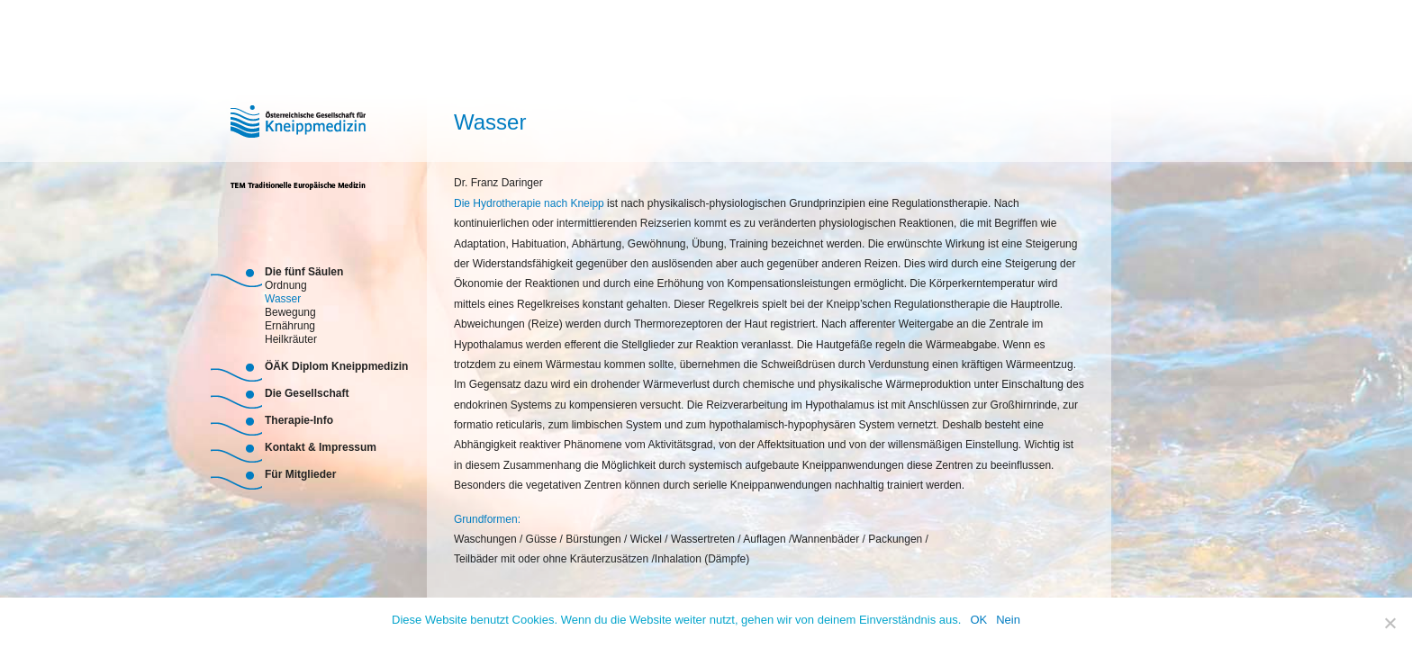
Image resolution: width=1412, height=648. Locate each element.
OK (978, 619)
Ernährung (290, 324)
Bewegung (290, 311)
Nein (1008, 619)
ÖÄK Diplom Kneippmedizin (336, 366)
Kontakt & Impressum (320, 447)
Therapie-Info (299, 420)
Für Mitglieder (300, 474)
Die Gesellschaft (306, 393)
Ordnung (286, 284)
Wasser (283, 297)
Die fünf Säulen (304, 272)
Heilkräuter (291, 338)
